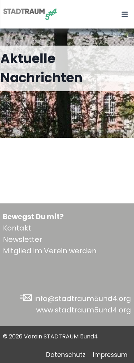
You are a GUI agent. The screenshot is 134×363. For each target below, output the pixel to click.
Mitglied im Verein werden (49, 251)
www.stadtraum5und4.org (83, 310)
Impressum (110, 355)
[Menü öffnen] (124, 14)
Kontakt (17, 228)
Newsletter (22, 239)
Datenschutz (65, 355)
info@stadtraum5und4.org (82, 299)
